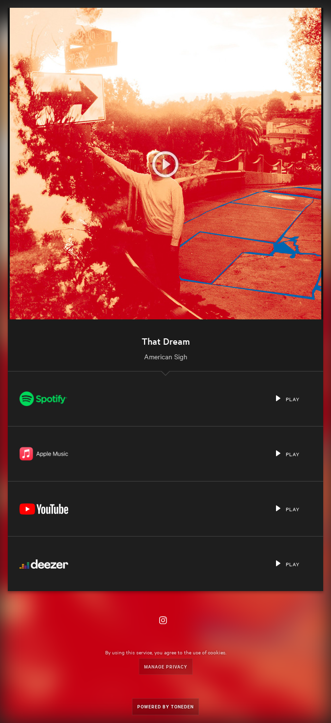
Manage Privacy (165, 666)
